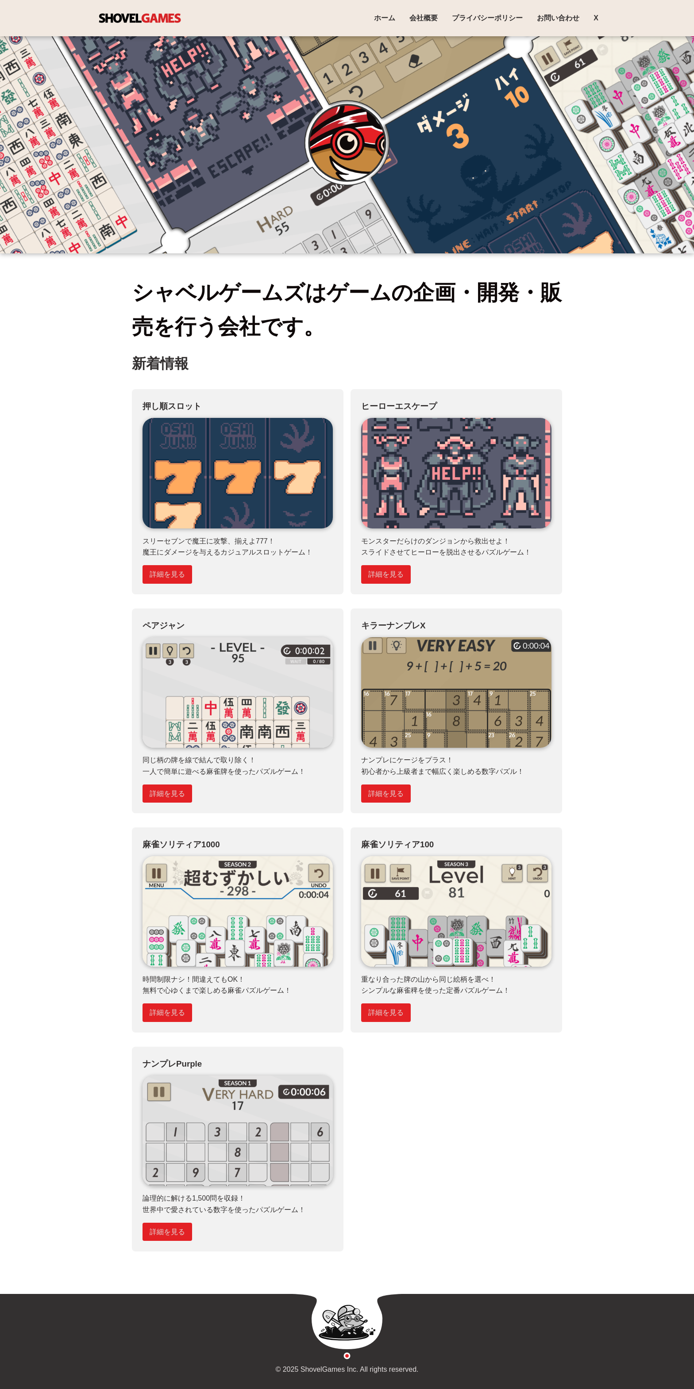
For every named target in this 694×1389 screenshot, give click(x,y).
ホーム (384, 18)
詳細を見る (167, 574)
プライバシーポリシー (487, 18)
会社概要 (423, 18)
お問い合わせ (558, 18)
